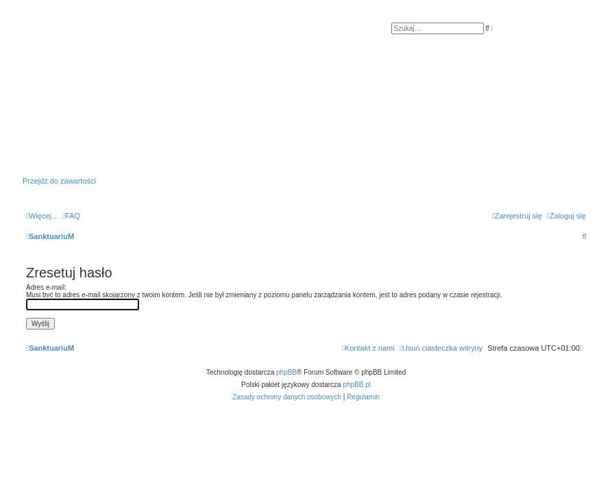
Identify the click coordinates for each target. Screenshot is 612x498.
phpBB (286, 372)
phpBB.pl (357, 384)
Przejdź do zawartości (59, 181)
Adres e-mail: (46, 287)
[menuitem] (71, 216)
